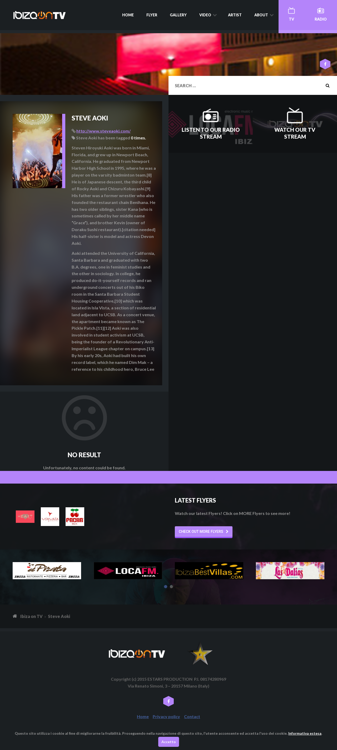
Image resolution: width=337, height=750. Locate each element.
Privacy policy (166, 716)
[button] (203, 531)
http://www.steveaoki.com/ (103, 130)
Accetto (168, 741)
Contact (192, 716)
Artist (235, 15)
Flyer (151, 15)
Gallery (178, 15)
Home (128, 15)
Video (205, 15)
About (261, 15)
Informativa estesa (304, 733)
